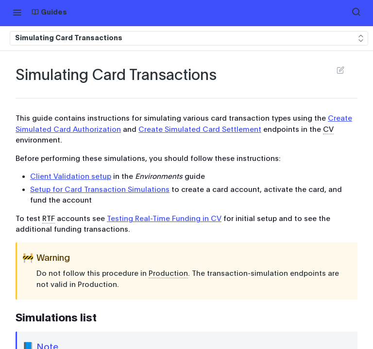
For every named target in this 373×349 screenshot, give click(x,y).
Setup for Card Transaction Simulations (100, 189)
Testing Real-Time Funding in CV (164, 218)
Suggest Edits (340, 70)
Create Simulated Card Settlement (199, 129)
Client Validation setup (70, 176)
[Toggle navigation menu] (17, 12)
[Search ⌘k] (356, 12)
